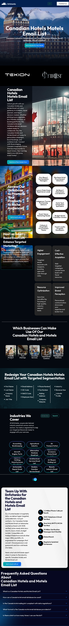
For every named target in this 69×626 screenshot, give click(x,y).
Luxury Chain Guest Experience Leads (43, 191)
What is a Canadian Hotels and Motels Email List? (23, 591)
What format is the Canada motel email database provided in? (29, 610)
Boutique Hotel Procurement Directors (60, 179)
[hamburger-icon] (50, 3)
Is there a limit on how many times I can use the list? (24, 616)
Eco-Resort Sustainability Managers (44, 179)
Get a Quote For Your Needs (34, 45)
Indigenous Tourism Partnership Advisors (43, 203)
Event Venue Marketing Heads (43, 215)
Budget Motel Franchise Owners (60, 216)
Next (35, 479)
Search (55, 416)
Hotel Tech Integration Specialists (60, 204)
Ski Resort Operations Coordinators (60, 191)
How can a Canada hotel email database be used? (24, 597)
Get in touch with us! (16, 217)
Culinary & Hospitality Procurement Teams (43, 227)
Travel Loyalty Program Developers (60, 228)
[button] (35, 591)
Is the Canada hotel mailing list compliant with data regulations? (29, 603)
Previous (33, 479)
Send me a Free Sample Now (18, 162)
